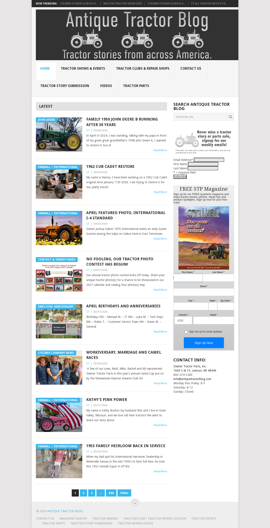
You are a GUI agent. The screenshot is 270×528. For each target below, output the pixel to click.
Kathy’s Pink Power (106, 399)
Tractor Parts (136, 86)
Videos (106, 86)
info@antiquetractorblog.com (192, 379)
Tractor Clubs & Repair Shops (142, 69)
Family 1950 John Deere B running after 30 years (122, 122)
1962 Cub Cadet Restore (110, 166)
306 (111, 493)
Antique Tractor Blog (65, 511)
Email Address (183, 160)
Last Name (180, 168)
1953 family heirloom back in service (125, 446)
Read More (160, 150)
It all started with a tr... (209, 3)
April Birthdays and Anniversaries (123, 306)
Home (45, 69)
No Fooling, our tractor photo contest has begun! (119, 261)
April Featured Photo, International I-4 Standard (125, 215)
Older (124, 493)
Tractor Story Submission (64, 86)
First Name (180, 164)
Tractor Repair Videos (135, 523)
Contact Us (190, 69)
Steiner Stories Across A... (79, 3)
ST (87, 130)
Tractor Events (203, 518)
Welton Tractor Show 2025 (122, 3)
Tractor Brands (105, 518)
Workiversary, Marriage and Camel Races (123, 355)
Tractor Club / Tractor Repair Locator (154, 518)
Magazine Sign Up (73, 518)
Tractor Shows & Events (83, 69)
